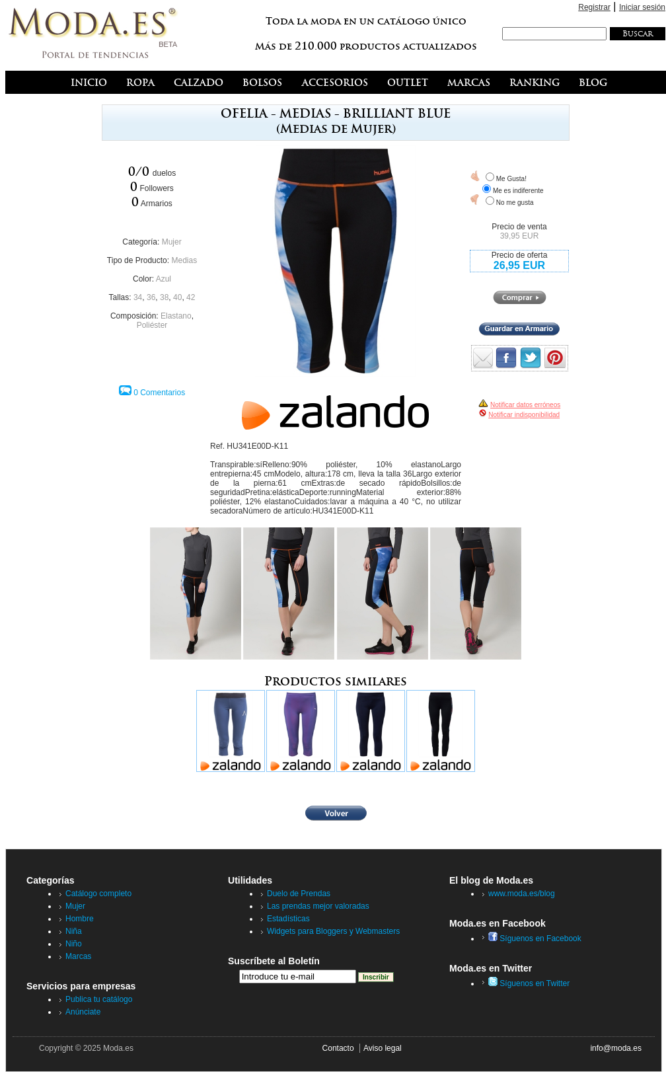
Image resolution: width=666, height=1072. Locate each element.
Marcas (78, 956)
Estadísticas (288, 918)
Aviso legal (382, 1048)
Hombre (79, 918)
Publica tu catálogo (98, 999)
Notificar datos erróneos (525, 404)
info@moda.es (616, 1048)
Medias (184, 260)
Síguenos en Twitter (529, 983)
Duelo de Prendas (298, 893)
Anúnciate (82, 1011)
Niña (73, 931)
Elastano (176, 316)
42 (190, 297)
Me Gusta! (511, 178)
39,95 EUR (519, 236)
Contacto (338, 1048)
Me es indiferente (518, 190)
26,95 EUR (519, 265)
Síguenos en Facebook (534, 938)
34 (137, 297)
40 (177, 297)
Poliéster (152, 325)
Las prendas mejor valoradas (318, 906)
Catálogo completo (98, 893)
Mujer (172, 242)
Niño (73, 943)
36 (151, 297)
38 (164, 297)
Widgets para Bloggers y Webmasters (333, 931)
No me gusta (515, 202)
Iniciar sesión (642, 7)
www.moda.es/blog (521, 893)
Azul (163, 279)
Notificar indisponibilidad (524, 414)
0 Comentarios (159, 392)
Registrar (594, 7)
